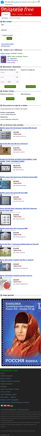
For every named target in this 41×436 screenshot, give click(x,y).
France (3, 373)
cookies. (16, 2)
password (4, 30)
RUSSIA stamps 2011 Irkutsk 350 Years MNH (14, 193)
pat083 (3, 82)
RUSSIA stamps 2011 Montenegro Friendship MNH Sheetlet (18, 128)
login (2, 24)
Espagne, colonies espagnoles (9, 400)
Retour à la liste (5, 53)
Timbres (5, 14)
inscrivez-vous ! (5, 46)
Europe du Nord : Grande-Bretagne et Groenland (15, 402)
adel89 (2, 72)
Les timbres (4, 18)
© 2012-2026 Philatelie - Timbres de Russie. (15, 410)
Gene (2, 77)
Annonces (20, 14)
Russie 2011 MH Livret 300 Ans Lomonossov (14, 143)
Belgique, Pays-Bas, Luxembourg (10, 381)
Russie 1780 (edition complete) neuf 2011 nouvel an (16, 275)
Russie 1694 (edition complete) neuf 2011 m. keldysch (17, 260)
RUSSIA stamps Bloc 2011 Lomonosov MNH (14, 228)
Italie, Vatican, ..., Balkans (8, 397)
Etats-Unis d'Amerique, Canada (10, 389)
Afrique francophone (6, 384)
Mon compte (28, 14)
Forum (14, 14)
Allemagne (4, 386)
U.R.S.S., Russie (5, 392)
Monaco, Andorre (5, 378)
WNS (33, 430)
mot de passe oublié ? (7, 44)
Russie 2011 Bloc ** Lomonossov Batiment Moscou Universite (19, 244)
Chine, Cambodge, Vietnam (9, 394)
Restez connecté (8, 35)
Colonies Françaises (6, 376)
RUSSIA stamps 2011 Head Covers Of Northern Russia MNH (18, 177)
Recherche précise (15, 18)
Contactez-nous (5, 435)
